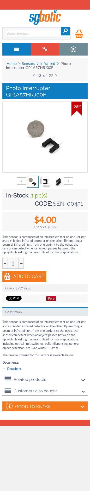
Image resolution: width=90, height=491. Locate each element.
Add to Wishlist (18, 288)
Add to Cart (24, 276)
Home (11, 63)
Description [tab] (13, 312)
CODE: (43, 203)
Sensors (28, 63)
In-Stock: (18, 195)
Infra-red (47, 63)
